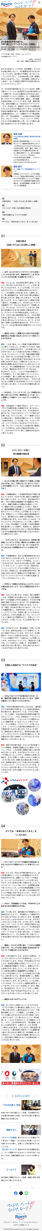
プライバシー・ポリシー (10, 1222)
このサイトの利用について (21, 1225)
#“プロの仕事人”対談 (7, 54)
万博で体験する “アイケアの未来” (14, 215)
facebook (16, 1193)
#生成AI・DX (19, 54)
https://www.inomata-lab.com (25, 162)
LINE (26, 1193)
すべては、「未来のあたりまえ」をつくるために (20, 222)
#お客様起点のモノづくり (9, 56)
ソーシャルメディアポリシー (30, 1222)
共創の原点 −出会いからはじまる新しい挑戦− (20, 201)
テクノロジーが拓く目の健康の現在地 (16, 208)
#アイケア (28, 54)
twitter (21, 1193)
